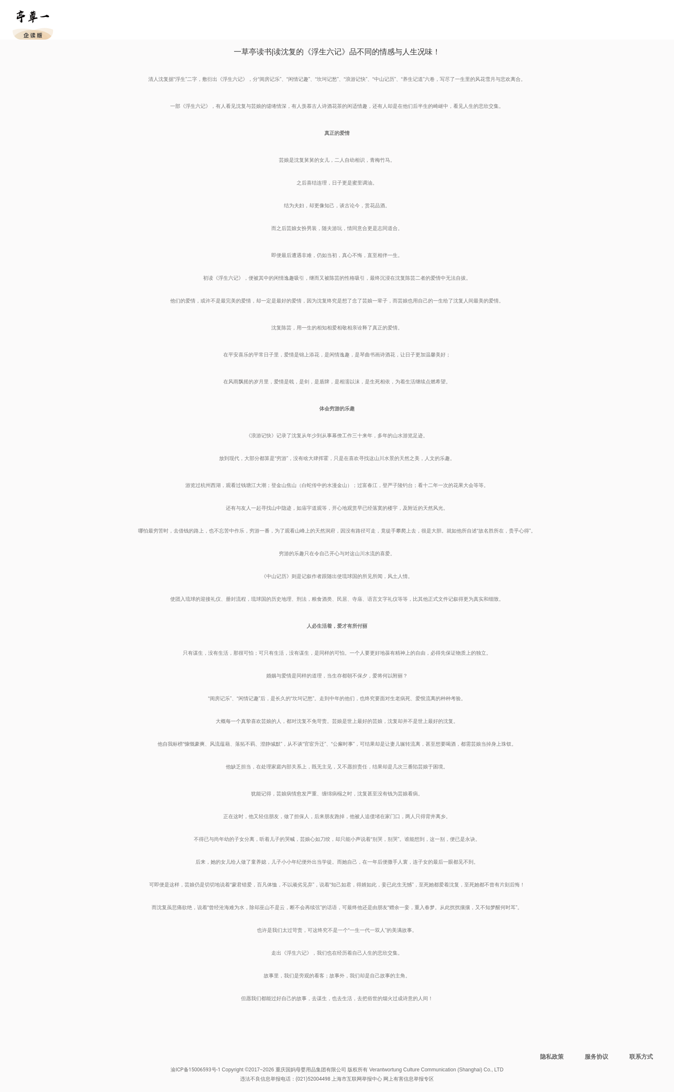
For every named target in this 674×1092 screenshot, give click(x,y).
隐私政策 (552, 1056)
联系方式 (641, 1056)
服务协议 (596, 1056)
